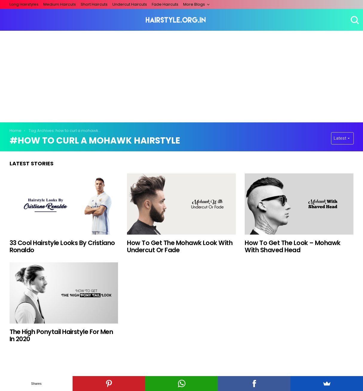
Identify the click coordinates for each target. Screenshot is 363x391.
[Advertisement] (181, 75)
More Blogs (194, 4)
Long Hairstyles (24, 4)
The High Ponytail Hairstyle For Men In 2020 (61, 335)
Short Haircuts (94, 4)
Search (354, 20)
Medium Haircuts (59, 4)
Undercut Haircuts (129, 4)
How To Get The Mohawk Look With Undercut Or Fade (179, 246)
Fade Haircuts (165, 4)
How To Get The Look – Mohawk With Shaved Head (292, 246)
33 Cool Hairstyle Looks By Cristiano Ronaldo (62, 246)
